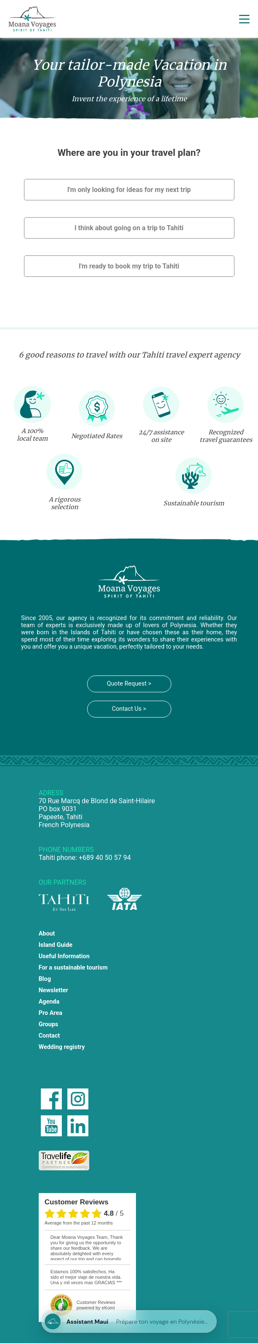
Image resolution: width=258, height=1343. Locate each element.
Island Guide (55, 945)
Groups (49, 1024)
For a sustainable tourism (73, 967)
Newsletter (53, 990)
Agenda (49, 1001)
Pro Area (50, 1013)
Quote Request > (129, 683)
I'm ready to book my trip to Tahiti (129, 266)
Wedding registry (62, 1047)
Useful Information (64, 956)
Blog (45, 979)
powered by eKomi (96, 1305)
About (47, 933)
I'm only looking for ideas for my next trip (129, 190)
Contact (49, 1035)
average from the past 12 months (79, 1222)
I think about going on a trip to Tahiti (129, 228)
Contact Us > (129, 708)
